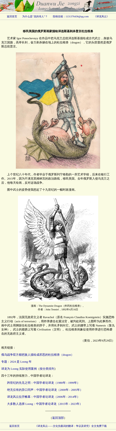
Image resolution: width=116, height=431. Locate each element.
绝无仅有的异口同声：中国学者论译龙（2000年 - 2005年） (45, 389)
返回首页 (12, 16)
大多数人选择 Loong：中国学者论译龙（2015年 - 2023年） (44, 403)
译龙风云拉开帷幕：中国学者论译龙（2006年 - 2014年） (43, 396)
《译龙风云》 (101, 16)
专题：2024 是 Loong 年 (16, 361)
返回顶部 (58, 417)
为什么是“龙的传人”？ (35, 16)
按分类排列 (47, 368)
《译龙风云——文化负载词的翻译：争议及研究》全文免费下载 (71, 426)
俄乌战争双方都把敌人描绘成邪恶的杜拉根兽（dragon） (37, 354)
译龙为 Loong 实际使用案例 (19, 368)
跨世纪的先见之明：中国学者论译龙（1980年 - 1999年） (43, 382)
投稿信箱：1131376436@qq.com (71, 16)
